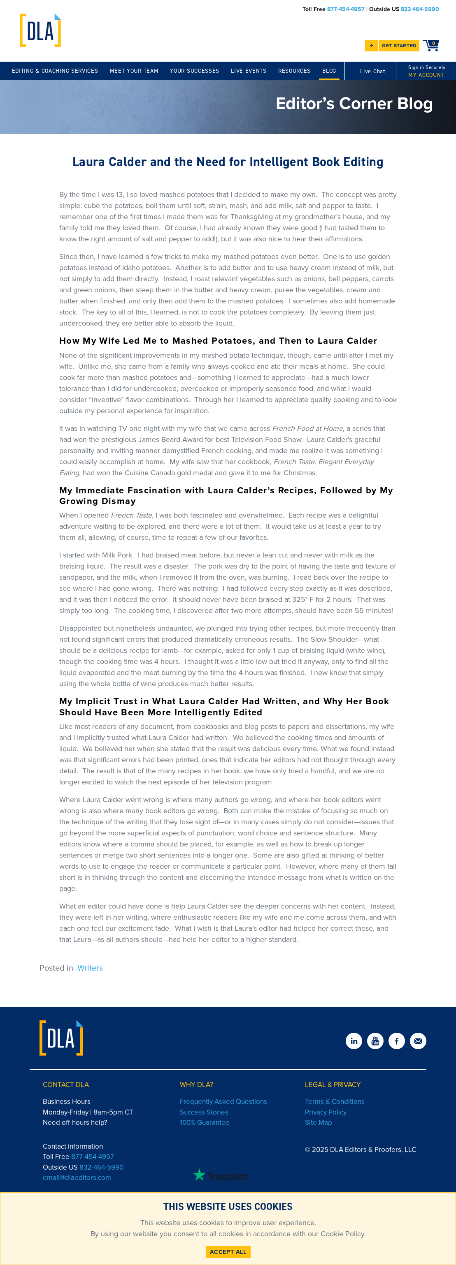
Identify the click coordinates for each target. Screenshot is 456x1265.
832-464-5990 (420, 9)
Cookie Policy (341, 1233)
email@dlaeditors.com (77, 1177)
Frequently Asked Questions (223, 1101)
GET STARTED (399, 45)
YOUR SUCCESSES (194, 71)
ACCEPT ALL (228, 1252)
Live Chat (372, 71)
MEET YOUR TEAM (134, 71)
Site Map (318, 1122)
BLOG (329, 71)
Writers (90, 968)
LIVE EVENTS (249, 71)
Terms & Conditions (335, 1101)
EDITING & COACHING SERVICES (55, 71)
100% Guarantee (205, 1122)
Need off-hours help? (75, 1122)
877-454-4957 (346, 9)
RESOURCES (294, 71)
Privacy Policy (326, 1112)
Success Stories (204, 1112)
